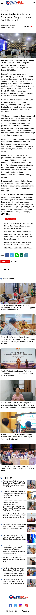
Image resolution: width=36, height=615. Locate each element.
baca (26, 26)
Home (2, 10)
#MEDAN (14, 261)
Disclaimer (26, 611)
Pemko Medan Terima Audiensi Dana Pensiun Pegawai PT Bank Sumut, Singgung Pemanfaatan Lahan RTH (17, 245)
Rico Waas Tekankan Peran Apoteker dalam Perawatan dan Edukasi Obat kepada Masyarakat (14, 537)
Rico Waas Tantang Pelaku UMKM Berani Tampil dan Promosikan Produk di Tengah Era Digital (18, 468)
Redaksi (9, 611)
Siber (17, 611)
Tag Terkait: (5, 261)
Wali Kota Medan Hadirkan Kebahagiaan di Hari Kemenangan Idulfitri (14, 559)
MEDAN (7, 10)
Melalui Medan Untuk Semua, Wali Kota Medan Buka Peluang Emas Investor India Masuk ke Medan (18, 226)
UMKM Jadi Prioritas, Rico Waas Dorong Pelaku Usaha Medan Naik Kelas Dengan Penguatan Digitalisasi (16, 437)
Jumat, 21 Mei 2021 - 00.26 (7, 27)
